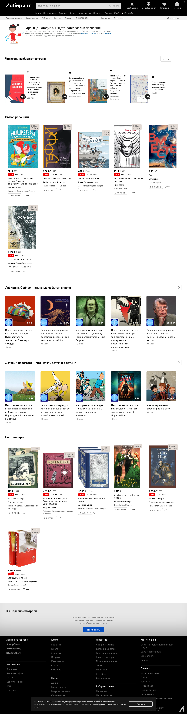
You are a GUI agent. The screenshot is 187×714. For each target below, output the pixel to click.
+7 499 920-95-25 (82, 18)
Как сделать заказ (150, 673)
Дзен (9, 685)
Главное (63, 13)
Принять (141, 704)
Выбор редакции (17, 117)
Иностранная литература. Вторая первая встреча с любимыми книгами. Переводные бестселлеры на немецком (19, 412)
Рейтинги (46, 18)
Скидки (68, 18)
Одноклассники (14, 681)
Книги (38, 13)
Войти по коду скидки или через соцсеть (158, 646)
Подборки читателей (107, 661)
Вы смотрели (147, 655)
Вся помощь (147, 694)
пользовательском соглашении (76, 704)
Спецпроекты (103, 677)
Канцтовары (85, 13)
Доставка (145, 681)
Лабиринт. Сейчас (105, 644)
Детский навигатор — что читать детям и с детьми (40, 362)
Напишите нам (148, 689)
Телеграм (11, 690)
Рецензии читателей (106, 652)
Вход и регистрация (151, 651)
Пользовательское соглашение (156, 698)
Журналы (56, 652)
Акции (54, 682)
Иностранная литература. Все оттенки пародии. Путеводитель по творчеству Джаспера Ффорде (19, 337)
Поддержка (118, 18)
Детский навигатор (106, 648)
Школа (72, 13)
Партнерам (102, 691)
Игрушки (97, 13)
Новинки (57, 18)
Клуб (116, 13)
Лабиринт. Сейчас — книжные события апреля (38, 287)
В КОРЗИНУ (14, 195)
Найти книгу (93, 629)
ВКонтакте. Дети (14, 673)
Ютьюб (10, 677)
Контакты (105, 18)
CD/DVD (55, 665)
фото (34, 128)
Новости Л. (101, 669)
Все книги (56, 644)
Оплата (144, 677)
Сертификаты (32, 18)
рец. (34, 126)
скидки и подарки (88, 33)
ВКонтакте (11, 669)
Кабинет (145, 659)
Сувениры (56, 669)
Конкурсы (101, 673)
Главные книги (58, 687)
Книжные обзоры (105, 657)
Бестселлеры (14, 437)
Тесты (99, 665)
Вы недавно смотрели (21, 611)
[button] (163, 59)
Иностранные (49, 13)
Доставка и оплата (14, 18)
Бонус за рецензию (61, 691)
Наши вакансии (104, 695)
